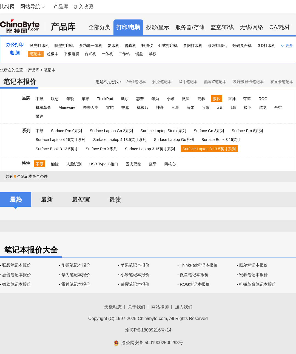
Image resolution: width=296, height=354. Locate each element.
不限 (39, 99)
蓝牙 (152, 164)
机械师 (142, 107)
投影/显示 (158, 27)
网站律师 (160, 307)
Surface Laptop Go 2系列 (111, 131)
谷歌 (206, 107)
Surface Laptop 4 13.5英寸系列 (119, 139)
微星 (186, 99)
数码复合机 (242, 45)
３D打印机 (266, 45)
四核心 (170, 164)
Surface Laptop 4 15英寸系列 (61, 139)
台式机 (90, 54)
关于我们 (136, 307)
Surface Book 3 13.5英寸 (57, 149)
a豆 (220, 107)
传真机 (130, 45)
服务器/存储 (189, 27)
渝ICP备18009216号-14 (148, 330)
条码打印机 (217, 45)
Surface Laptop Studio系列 (163, 131)
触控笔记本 (162, 82)
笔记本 (35, 54)
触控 (55, 164)
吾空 (278, 107)
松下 (247, 107)
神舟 (160, 107)
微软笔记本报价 (16, 284)
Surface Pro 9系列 (66, 131)
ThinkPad (105, 99)
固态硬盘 (133, 164)
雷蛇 (110, 107)
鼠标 (152, 54)
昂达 (39, 116)
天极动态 (113, 307)
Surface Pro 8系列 (247, 131)
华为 (155, 99)
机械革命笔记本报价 (257, 284)
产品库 (60, 6)
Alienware (67, 107)
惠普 (140, 99)
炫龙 (263, 107)
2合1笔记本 (136, 82)
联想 (55, 99)
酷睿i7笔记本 (215, 82)
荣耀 (247, 99)
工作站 (124, 54)
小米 (170, 99)
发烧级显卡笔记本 (248, 82)
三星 (175, 107)
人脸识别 (74, 164)
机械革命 (43, 107)
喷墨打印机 (64, 45)
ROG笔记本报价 (195, 284)
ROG (263, 99)
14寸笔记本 (188, 82)
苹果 (85, 99)
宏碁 (201, 99)
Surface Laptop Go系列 (174, 139)
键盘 (139, 54)
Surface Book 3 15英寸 (221, 139)
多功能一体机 (90, 45)
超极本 (52, 54)
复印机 (113, 45)
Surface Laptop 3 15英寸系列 (150, 149)
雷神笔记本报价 (75, 284)
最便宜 (81, 199)
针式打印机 (168, 45)
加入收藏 (83, 6)
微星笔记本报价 (194, 274)
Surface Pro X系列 (101, 149)
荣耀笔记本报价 (135, 284)
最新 (47, 199)
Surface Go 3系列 (209, 131)
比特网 (7, 6)
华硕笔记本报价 (75, 265)
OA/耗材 (279, 27)
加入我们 (183, 307)
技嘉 (125, 107)
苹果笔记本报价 (135, 265)
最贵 (115, 199)
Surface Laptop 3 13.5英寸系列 (209, 149)
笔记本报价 (19, 81)
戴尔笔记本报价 (253, 265)
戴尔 (125, 99)
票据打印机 (192, 45)
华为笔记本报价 (75, 274)
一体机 (107, 54)
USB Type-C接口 (103, 164)
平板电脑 (71, 54)
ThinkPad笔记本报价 (199, 265)
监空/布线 (222, 27)
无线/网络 (251, 27)
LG (233, 107)
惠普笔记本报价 (16, 274)
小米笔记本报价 (135, 274)
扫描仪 (147, 45)
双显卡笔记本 (281, 82)
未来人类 (90, 107)
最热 (16, 199)
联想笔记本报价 (16, 265)
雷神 (232, 99)
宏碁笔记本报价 (253, 274)
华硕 (70, 99)
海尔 (190, 107)
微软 (216, 99)
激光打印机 (39, 45)
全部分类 (99, 27)
